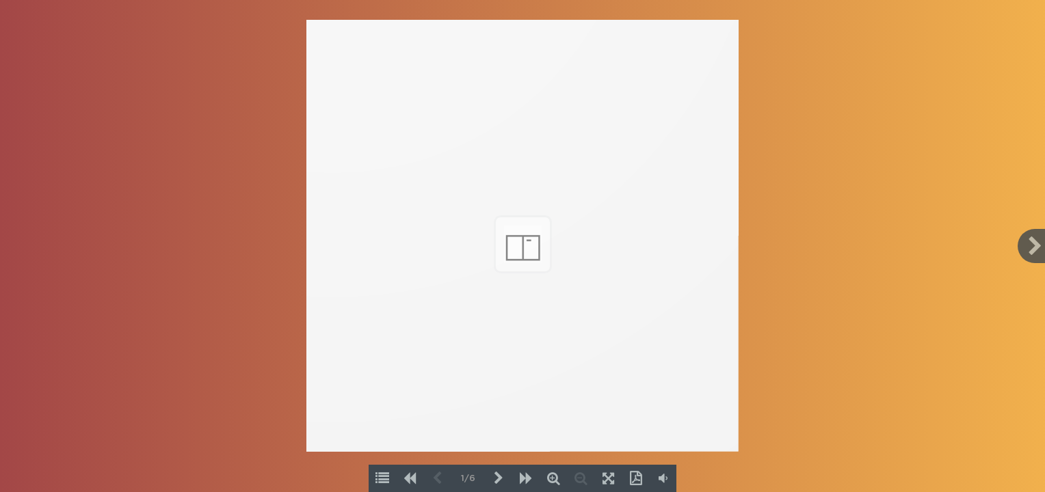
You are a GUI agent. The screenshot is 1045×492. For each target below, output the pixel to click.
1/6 (468, 478)
